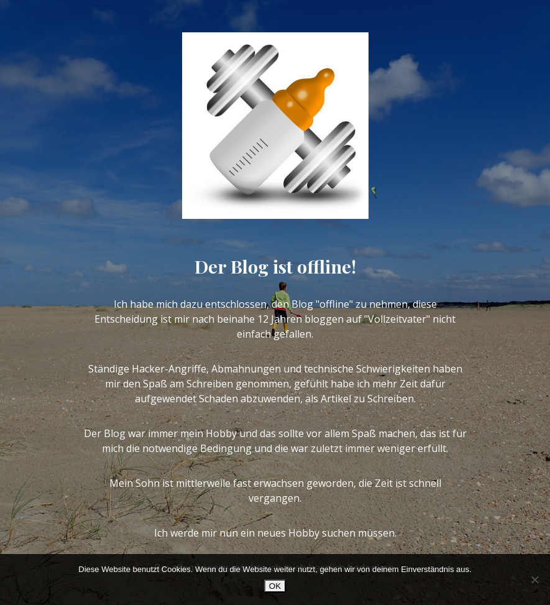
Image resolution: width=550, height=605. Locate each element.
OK (275, 586)
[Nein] (534, 579)
